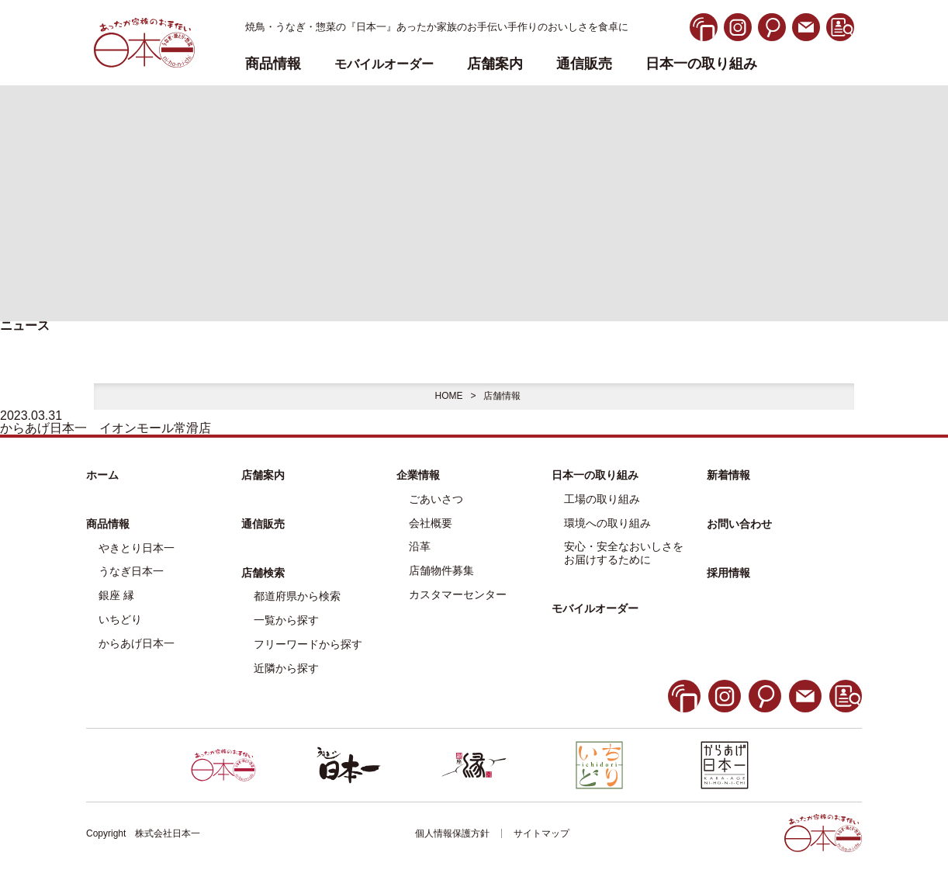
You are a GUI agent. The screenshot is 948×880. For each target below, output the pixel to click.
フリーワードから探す (308, 644)
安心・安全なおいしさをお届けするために (623, 553)
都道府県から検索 (297, 596)
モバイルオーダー (595, 608)
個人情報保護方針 (452, 833)
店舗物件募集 (441, 570)
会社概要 (430, 523)
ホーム (102, 475)
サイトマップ (541, 833)
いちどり (120, 619)
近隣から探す (286, 668)
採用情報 (728, 572)
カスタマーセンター (458, 594)
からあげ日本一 (137, 643)
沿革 (420, 546)
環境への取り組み (607, 523)
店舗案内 (495, 64)
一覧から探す (286, 620)
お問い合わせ (739, 524)
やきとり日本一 (137, 548)
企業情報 (418, 475)
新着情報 (728, 475)
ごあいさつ (436, 499)
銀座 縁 (116, 595)
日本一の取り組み (701, 64)
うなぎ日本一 (131, 571)
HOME (448, 395)
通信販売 (584, 64)
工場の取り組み (602, 499)
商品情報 (108, 524)
